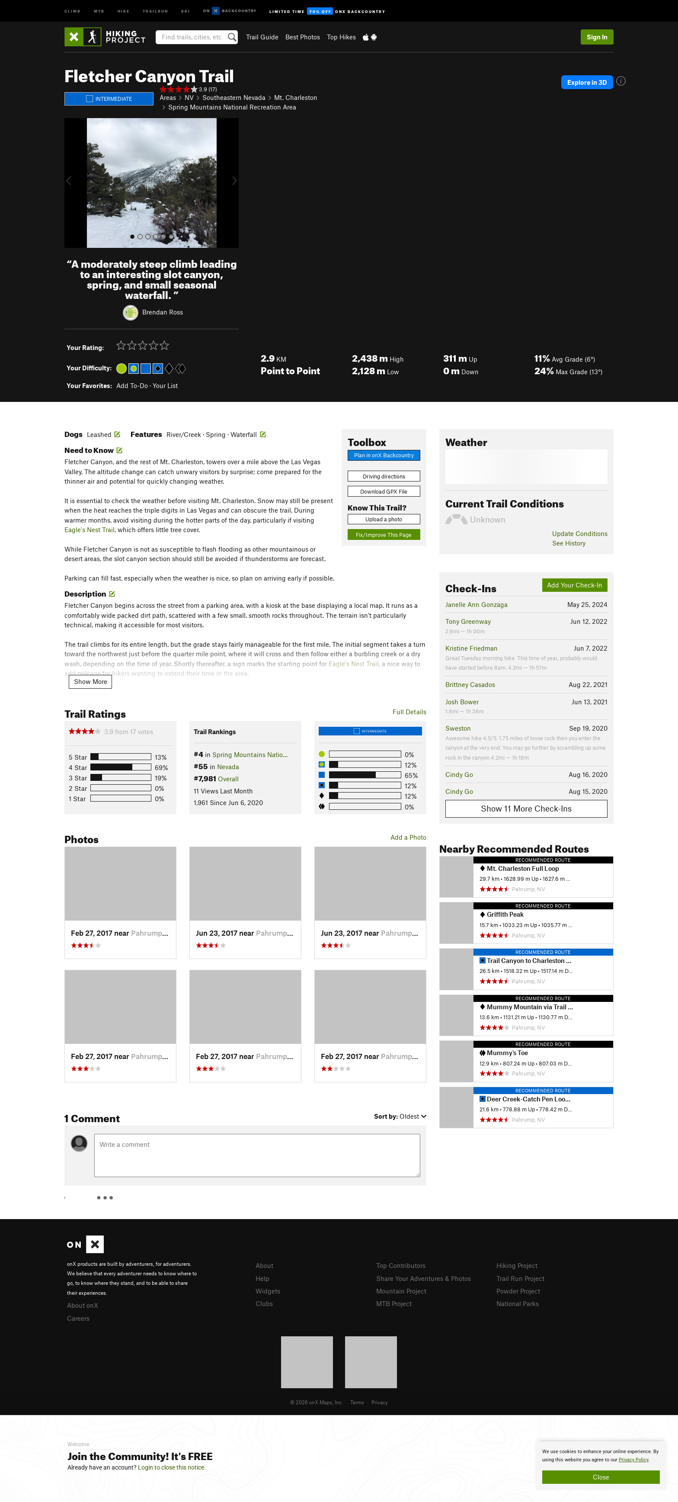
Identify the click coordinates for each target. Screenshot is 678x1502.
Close (601, 1477)
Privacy (379, 1402)
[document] (601, 1465)
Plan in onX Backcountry (384, 455)
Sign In (597, 37)
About (264, 1265)
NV (189, 97)
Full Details (409, 712)
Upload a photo (383, 519)
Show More (90, 681)
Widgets (268, 1291)
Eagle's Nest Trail (89, 529)
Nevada (228, 766)
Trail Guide (262, 37)
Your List (165, 385)
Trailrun (155, 10)
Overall (228, 779)
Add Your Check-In (574, 585)
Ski (185, 10)
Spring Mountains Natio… (250, 754)
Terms (357, 1402)
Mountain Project (401, 1291)
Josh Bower (462, 702)
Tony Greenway (468, 621)
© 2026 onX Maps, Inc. (316, 1402)
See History (568, 543)
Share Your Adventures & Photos (423, 1278)
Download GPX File (383, 491)
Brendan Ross (162, 311)
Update (580, 533)
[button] (73, 183)
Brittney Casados (470, 684)
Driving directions (384, 476)
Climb (72, 10)
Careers (78, 1318)
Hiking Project (516, 1265)
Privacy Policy (634, 1460)
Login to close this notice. (172, 1467)
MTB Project (394, 1303)
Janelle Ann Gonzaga (476, 604)
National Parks (517, 1303)
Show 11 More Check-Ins (526, 808)
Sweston (458, 728)
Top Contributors (400, 1265)
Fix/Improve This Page (384, 534)
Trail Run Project (520, 1278)
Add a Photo (408, 837)
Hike (124, 10)
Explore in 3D (587, 82)
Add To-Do (132, 385)
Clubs (264, 1303)
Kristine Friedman (471, 648)
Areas (168, 97)
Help (262, 1278)
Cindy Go (459, 774)
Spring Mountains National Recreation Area (232, 107)
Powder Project (518, 1291)
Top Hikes (341, 37)
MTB (99, 10)
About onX (82, 1305)
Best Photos (302, 37)
